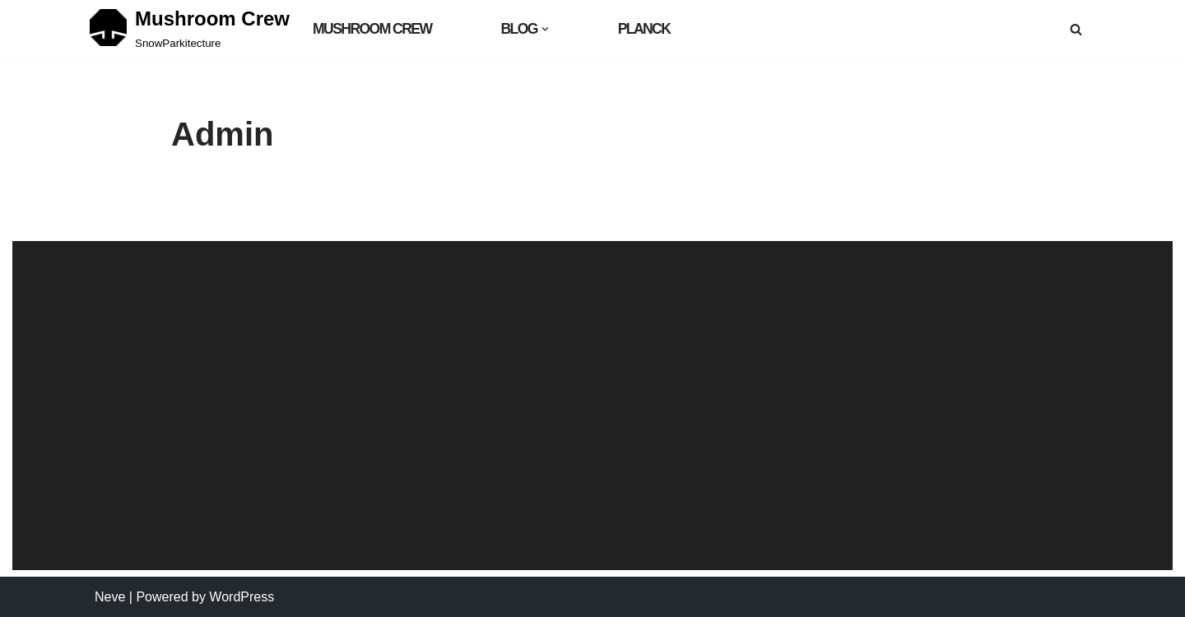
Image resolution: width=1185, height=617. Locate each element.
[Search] (1076, 29)
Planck (644, 29)
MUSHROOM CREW (372, 29)
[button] (545, 29)
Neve (110, 597)
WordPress (241, 597)
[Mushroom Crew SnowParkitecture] (190, 28)
